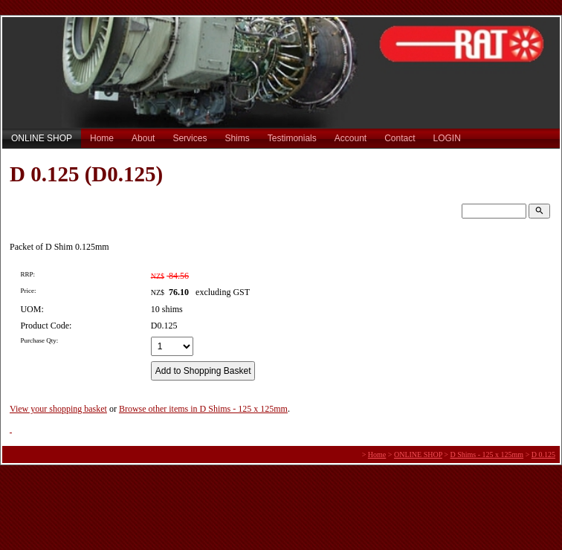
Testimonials (292, 138)
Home (102, 138)
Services (189, 138)
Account (350, 138)
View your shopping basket (58, 409)
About (143, 138)
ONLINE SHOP (41, 138)
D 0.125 (543, 454)
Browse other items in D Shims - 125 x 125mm (203, 409)
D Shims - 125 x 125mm (487, 454)
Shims (237, 138)
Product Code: (45, 325)
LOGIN (447, 138)
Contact (399, 138)
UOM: (31, 309)
